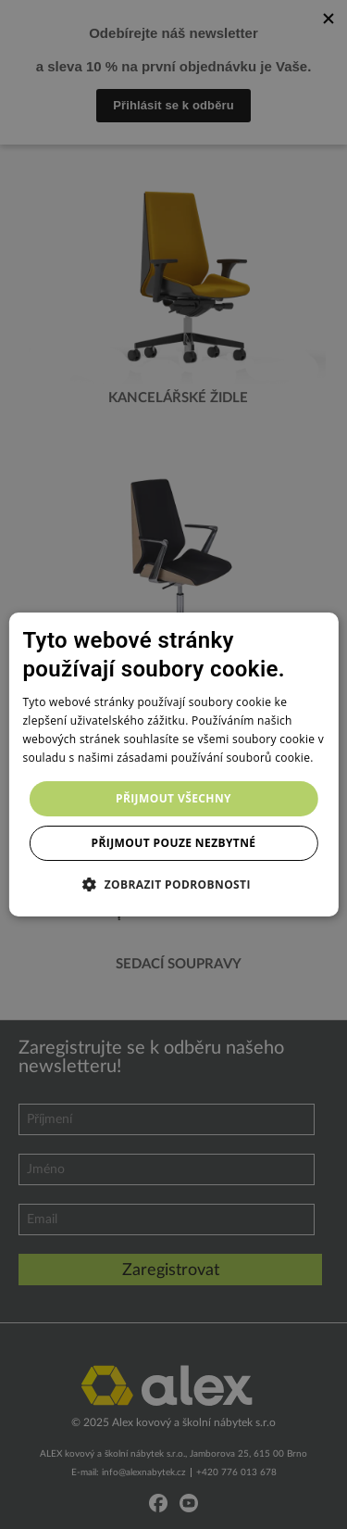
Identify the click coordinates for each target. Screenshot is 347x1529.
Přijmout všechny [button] (173, 798)
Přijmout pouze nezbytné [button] (174, 843)
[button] (173, 884)
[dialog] (173, 764)
